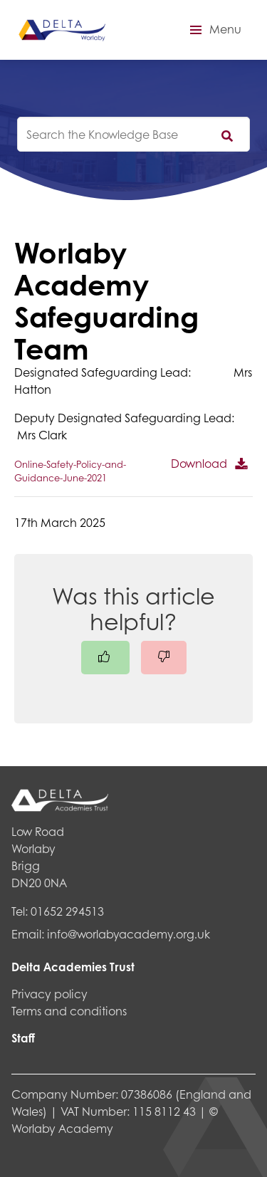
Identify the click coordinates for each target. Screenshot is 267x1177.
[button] (213, 29)
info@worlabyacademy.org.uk (128, 934)
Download (199, 463)
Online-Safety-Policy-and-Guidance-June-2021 (70, 471)
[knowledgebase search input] (133, 134)
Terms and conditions (69, 1011)
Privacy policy (49, 993)
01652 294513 (67, 911)
